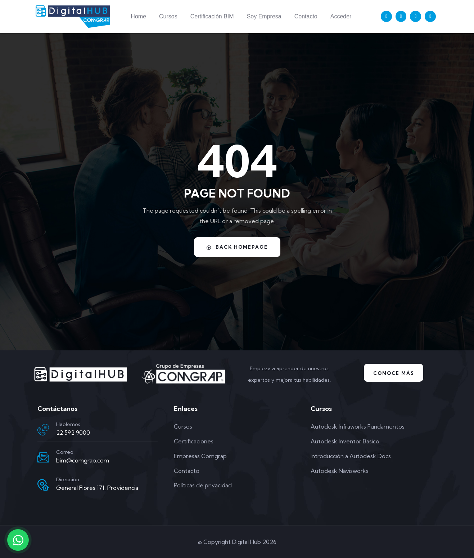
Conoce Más (393, 373)
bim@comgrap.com (82, 460)
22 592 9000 (73, 432)
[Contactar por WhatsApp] (18, 540)
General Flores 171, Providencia (97, 487)
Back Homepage (237, 247)
